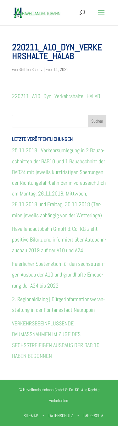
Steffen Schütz (31, 69)
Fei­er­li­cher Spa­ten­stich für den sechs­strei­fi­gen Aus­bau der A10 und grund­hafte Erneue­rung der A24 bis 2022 (58, 274)
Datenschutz (60, 415)
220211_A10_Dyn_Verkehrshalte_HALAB (56, 96)
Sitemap (31, 415)
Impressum (93, 415)
